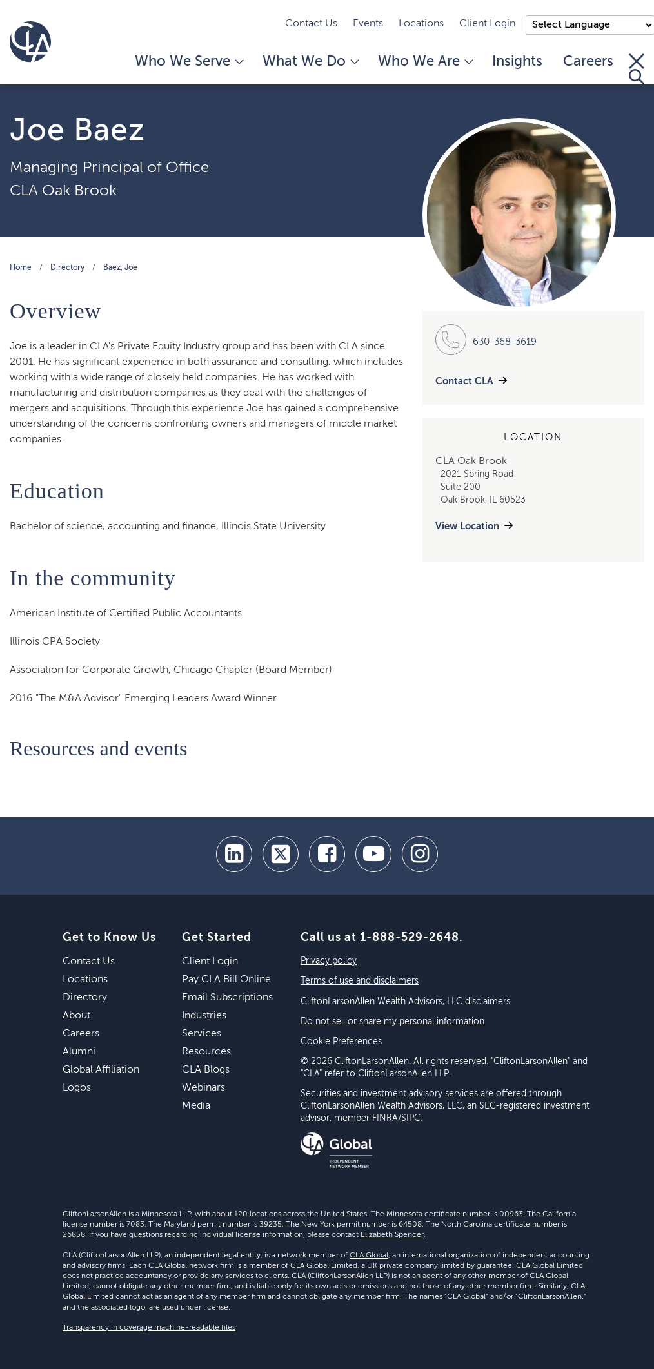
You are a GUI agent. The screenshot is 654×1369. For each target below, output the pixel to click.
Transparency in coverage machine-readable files (149, 1328)
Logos (77, 1088)
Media (196, 1106)
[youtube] (373, 854)
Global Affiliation (101, 1070)
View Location (467, 526)
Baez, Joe (120, 268)
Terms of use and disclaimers (360, 980)
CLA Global (369, 1255)
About (76, 1016)
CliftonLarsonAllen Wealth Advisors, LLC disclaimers (405, 1001)
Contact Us (311, 24)
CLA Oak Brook (63, 191)
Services (201, 1034)
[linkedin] (234, 854)
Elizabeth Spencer (392, 1235)
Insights (517, 62)
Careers (588, 62)
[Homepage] (30, 42)
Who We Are (424, 62)
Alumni (79, 1052)
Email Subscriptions (227, 998)
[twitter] (281, 854)
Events (368, 24)
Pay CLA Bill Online (226, 980)
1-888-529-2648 (409, 938)
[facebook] (327, 854)
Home (21, 268)
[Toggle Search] (636, 68)
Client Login (487, 24)
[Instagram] (420, 854)
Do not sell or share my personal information (392, 1021)
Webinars (203, 1088)
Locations (421, 24)
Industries (204, 1016)
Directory (67, 268)
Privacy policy (329, 961)
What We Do (310, 62)
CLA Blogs (206, 1070)
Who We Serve (188, 62)
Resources (206, 1052)
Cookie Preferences (341, 1041)
